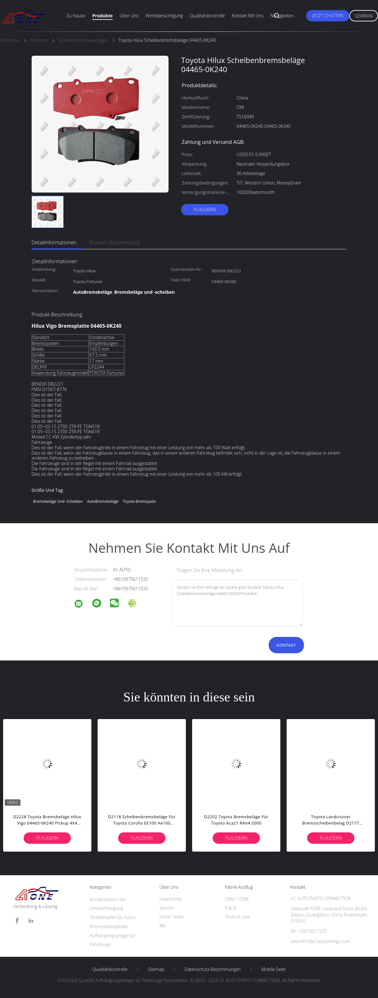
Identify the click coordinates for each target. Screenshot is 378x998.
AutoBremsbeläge (102, 501)
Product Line (237, 917)
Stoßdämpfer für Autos (112, 917)
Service (166, 908)
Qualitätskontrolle (207, 16)
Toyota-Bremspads (139, 501)
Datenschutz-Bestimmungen (213, 969)
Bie (162, 925)
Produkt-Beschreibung (114, 242)
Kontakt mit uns (247, 16)
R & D (230, 908)
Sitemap (156, 969)
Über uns (129, 16)
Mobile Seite (273, 969)
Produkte (102, 16)
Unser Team (171, 917)
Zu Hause (75, 16)
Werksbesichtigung (164, 16)
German (364, 16)
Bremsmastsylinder (109, 926)
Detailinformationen (54, 242)
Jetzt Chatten (327, 16)
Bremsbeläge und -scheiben (58, 501)
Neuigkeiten (282, 16)
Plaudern (205, 210)
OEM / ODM (237, 899)
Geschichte (170, 899)
